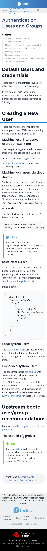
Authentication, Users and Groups (19, 12)
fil (38, 10)
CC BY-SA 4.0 (14, 497)
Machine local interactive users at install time (24, 45)
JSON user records (11, 395)
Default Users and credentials (16, 38)
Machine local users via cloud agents (20, 48)
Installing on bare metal (29, 158)
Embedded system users (15, 55)
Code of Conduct (27, 518)
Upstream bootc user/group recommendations (24, 58)
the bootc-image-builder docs (21, 281)
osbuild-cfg (15, 449)
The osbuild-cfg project (15, 61)
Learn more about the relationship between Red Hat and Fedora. (23, 544)
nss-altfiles (30, 371)
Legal (18, 518)
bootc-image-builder (16, 163)
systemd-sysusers (16, 349)
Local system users (13, 51)
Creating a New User (12, 41)
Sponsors (39, 518)
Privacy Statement (8, 518)
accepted (20, 500)
